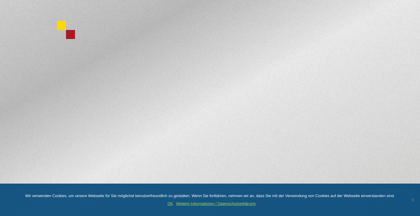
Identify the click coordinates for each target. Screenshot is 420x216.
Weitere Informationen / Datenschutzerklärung (216, 203)
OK (170, 203)
